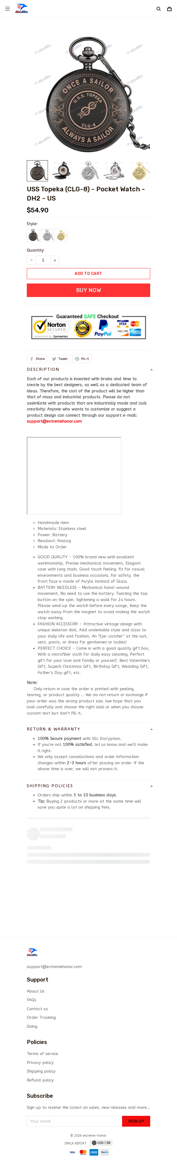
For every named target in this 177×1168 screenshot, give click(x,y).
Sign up (136, 1121)
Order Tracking (41, 1017)
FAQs (31, 999)
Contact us (37, 1008)
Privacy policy (40, 1062)
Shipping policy (41, 1071)
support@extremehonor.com (54, 421)
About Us (35, 991)
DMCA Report (76, 1143)
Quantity (35, 250)
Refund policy (40, 1080)
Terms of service (42, 1053)
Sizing (32, 1026)
